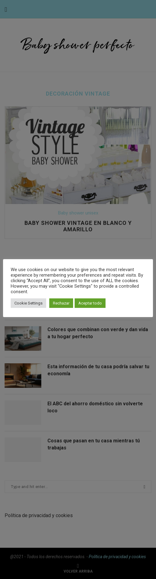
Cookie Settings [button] (28, 303)
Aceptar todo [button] (90, 303)
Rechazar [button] (61, 303)
